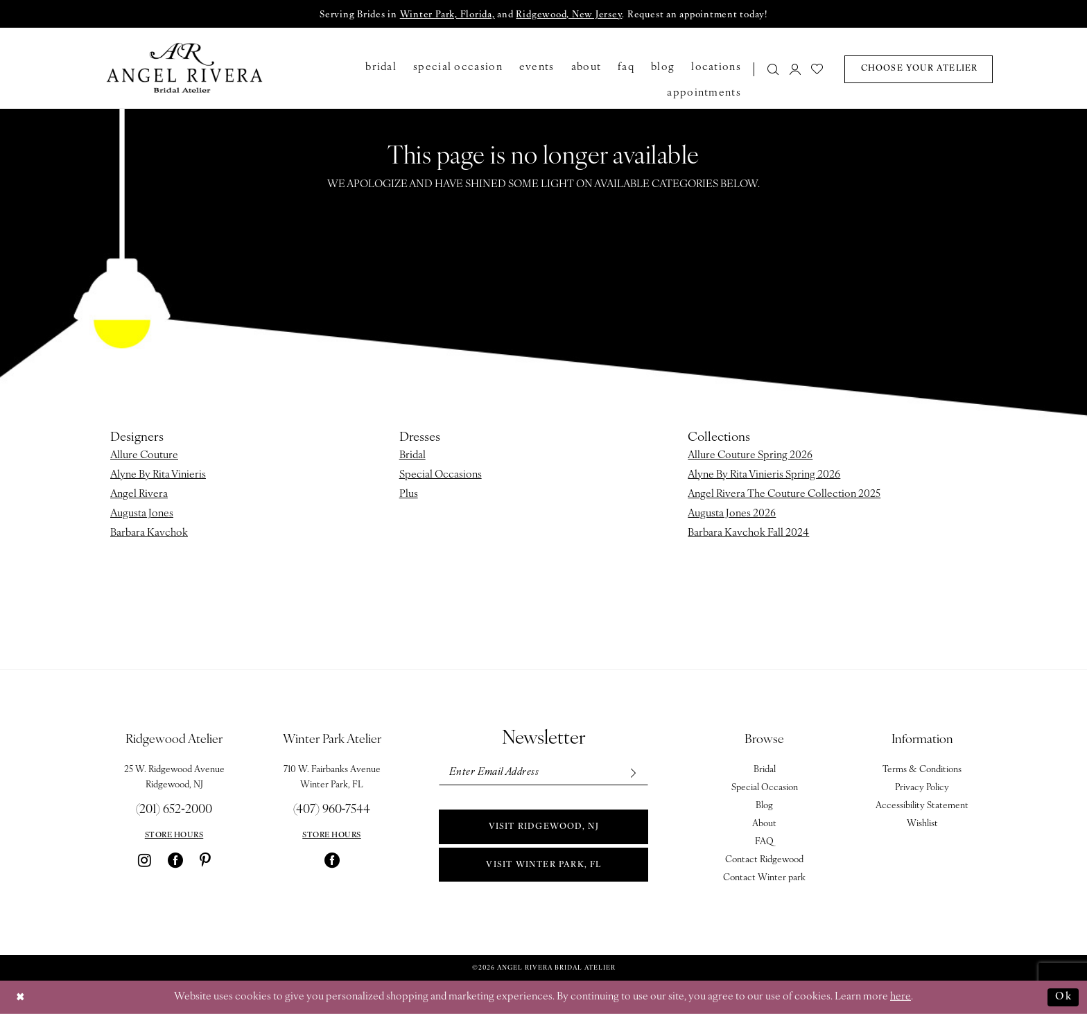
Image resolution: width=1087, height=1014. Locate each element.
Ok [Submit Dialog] (1063, 997)
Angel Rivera (139, 494)
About (764, 823)
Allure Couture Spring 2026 (750, 456)
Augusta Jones (141, 514)
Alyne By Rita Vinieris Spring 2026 (764, 475)
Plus (408, 494)
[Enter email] (543, 772)
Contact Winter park (764, 877)
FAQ (764, 841)
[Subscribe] (632, 772)
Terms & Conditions (922, 769)
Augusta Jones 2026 (732, 514)
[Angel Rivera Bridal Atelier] (185, 68)
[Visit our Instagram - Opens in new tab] (144, 860)
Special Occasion (764, 787)
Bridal (412, 456)
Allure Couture (144, 456)
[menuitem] (769, 69)
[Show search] (774, 69)
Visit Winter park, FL (543, 865)
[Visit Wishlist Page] (817, 69)
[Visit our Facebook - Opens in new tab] (175, 860)
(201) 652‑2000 (174, 809)
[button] (795, 69)
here (900, 997)
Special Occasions (440, 475)
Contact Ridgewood (764, 859)
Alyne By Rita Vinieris (158, 475)
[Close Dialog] (20, 998)
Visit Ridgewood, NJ (544, 827)
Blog (764, 805)
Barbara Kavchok (149, 533)
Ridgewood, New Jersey (569, 14)
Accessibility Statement (922, 805)
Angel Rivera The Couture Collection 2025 (784, 494)
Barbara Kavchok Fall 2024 (748, 533)
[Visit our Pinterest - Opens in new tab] (205, 860)
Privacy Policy (922, 787)
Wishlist (922, 823)
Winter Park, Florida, (447, 14)
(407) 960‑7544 (332, 809)
